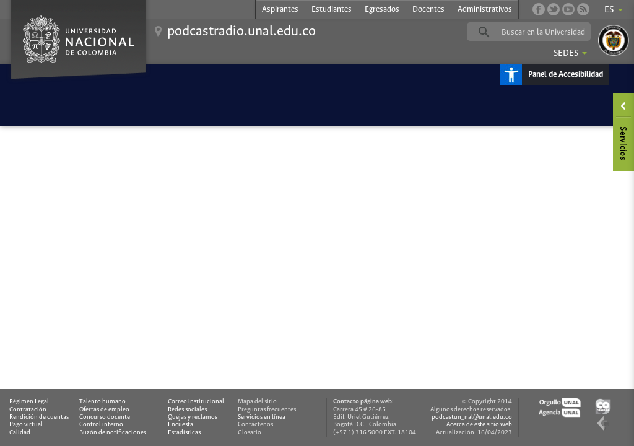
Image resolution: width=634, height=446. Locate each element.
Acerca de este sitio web (479, 424)
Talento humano (102, 401)
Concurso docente (104, 417)
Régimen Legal (29, 401)
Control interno (101, 424)
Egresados (382, 9)
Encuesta (180, 424)
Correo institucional (196, 401)
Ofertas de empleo (104, 409)
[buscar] (548, 32)
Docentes (428, 9)
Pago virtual (26, 424)
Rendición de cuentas (39, 417)
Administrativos (485, 9)
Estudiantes (331, 9)
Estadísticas (184, 432)
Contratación (27, 409)
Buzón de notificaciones (112, 432)
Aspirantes (280, 9)
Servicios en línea (261, 417)
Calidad (19, 432)
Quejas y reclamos (192, 417)
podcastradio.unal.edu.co (241, 31)
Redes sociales (187, 409)
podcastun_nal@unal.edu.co (472, 417)
